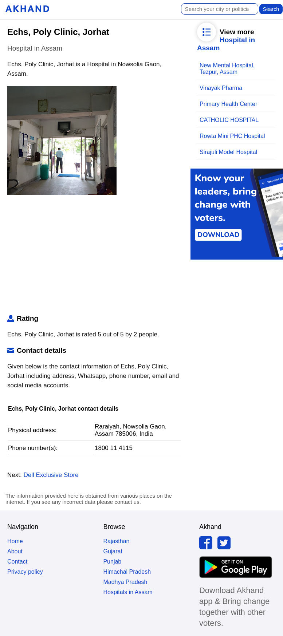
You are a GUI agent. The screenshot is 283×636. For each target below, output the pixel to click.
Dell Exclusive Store (50, 474)
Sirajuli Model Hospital (228, 152)
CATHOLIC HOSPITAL (229, 120)
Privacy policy (25, 572)
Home (15, 541)
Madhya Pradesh (125, 582)
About (15, 551)
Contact (17, 561)
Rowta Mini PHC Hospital (232, 136)
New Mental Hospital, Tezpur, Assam (227, 68)
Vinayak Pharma (221, 88)
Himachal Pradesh (127, 572)
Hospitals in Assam (127, 592)
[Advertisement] (93, 256)
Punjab (112, 561)
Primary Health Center (228, 104)
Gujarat (112, 551)
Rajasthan (116, 541)
